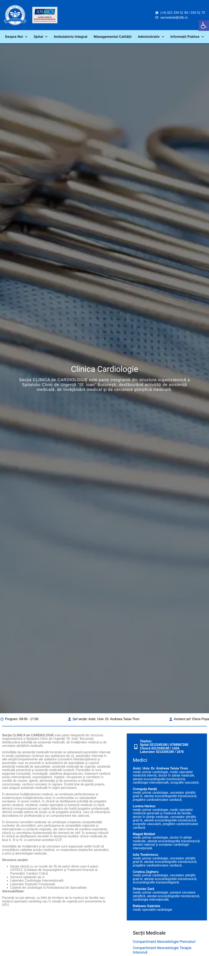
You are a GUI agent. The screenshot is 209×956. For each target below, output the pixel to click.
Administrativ (151, 37)
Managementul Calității (113, 37)
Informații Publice (187, 37)
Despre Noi (16, 37)
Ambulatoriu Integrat (71, 37)
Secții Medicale (149, 933)
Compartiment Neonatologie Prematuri (164, 941)
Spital (41, 37)
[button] (203, 25)
